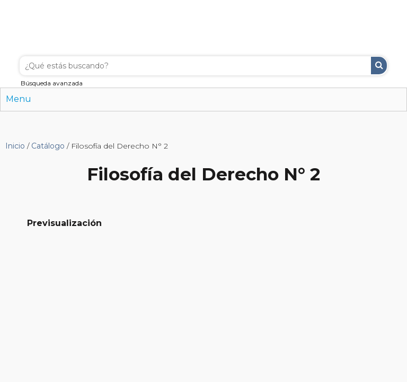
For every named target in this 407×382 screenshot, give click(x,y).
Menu (18, 99)
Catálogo (48, 146)
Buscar (379, 65)
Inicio (15, 146)
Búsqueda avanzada (52, 83)
